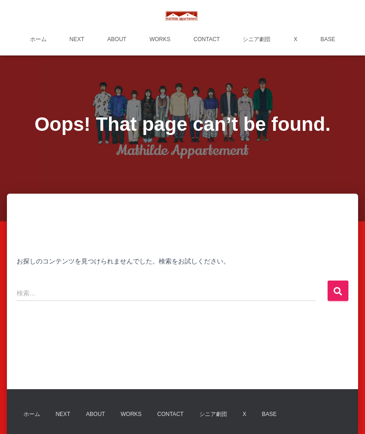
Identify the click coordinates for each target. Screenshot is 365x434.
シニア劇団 (256, 39)
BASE (327, 39)
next (77, 39)
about (117, 39)
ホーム (38, 39)
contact (206, 39)
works (160, 39)
